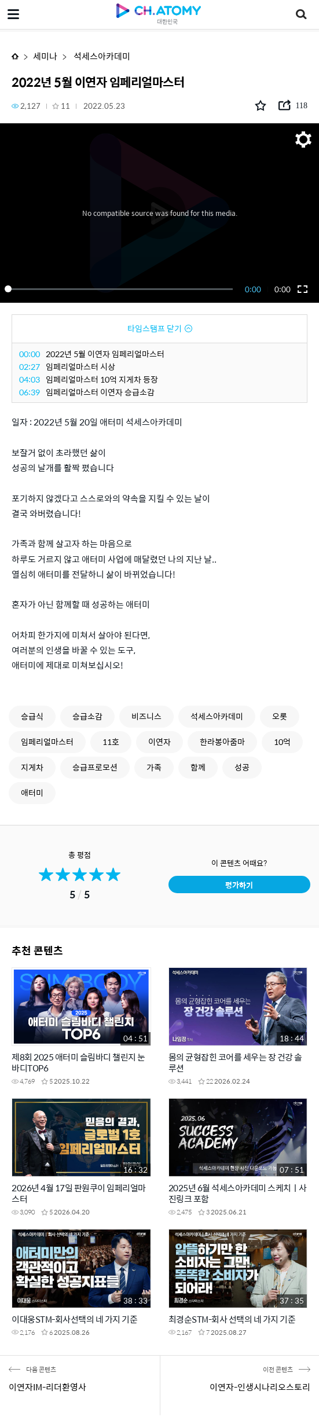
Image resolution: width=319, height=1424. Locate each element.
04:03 (29, 379)
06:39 (29, 392)
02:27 (29, 366)
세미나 (45, 56)
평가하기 (239, 885)
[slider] (121, 289)
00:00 (29, 353)
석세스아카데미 (101, 56)
